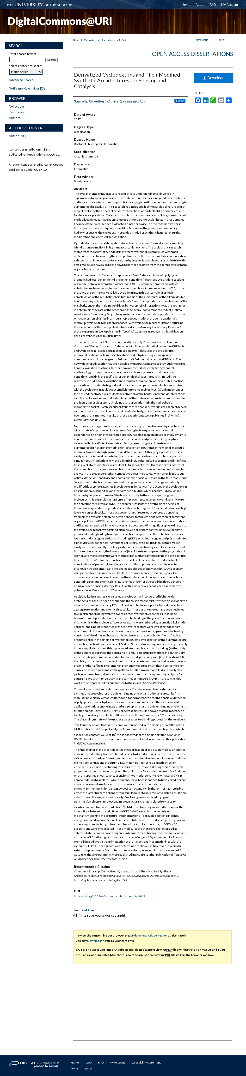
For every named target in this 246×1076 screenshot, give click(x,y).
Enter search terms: (22, 54)
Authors (14, 118)
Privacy (74, 1068)
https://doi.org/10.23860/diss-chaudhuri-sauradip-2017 (109, 896)
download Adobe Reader (150, 935)
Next (219, 39)
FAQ (101, 1062)
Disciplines (16, 112)
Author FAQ (17, 136)
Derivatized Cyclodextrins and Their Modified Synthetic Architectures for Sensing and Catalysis (127, 80)
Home (76, 40)
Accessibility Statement (146, 1062)
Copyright (88, 1068)
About (88, 1062)
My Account (117, 1062)
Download (214, 78)
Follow (180, 100)
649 (124, 40)
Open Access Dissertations (101, 40)
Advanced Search (21, 80)
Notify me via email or (27, 88)
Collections (17, 106)
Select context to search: (26, 66)
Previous (202, 39)
